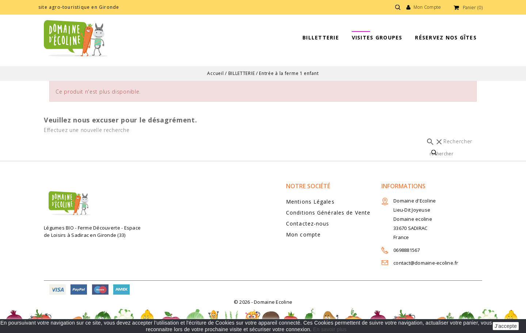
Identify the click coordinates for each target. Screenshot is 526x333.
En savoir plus (330, 329)
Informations (403, 186)
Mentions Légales (310, 201)
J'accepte (506, 326)
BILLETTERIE (320, 37)
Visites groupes (377, 37)
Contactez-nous (307, 223)
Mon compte (303, 234)
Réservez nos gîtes (446, 37)
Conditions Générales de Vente (328, 212)
